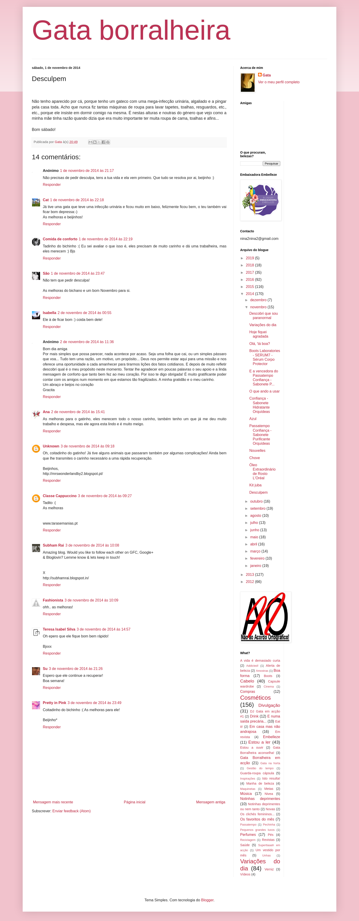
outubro (257, 501)
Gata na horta (270, 763)
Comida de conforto (60, 239)
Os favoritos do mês (257, 819)
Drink (254, 716)
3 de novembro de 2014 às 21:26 (76, 669)
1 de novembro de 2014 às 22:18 (77, 200)
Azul (252, 419)
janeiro (256, 566)
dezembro (259, 300)
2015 (250, 287)
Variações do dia (262, 325)
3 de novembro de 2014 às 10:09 (91, 600)
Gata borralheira (131, 30)
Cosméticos (255, 697)
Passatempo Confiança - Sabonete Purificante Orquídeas (260, 434)
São (46, 273)
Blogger (207, 900)
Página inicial (134, 802)
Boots (268, 676)
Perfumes (248, 835)
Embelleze (271, 737)
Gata (267, 75)
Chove (254, 458)
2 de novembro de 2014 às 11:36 (87, 342)
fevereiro (258, 558)
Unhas (266, 855)
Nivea (269, 794)
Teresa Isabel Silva (59, 629)
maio (254, 537)
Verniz (269, 869)
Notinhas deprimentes (260, 799)
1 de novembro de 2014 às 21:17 (87, 171)
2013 (250, 575)
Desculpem (258, 492)
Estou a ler (259, 742)
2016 (250, 280)
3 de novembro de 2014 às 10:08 (92, 545)
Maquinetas (247, 789)
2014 (250, 294)
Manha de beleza (260, 783)
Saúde (245, 845)
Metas (268, 789)
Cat (46, 200)
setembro (258, 508)
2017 (250, 272)
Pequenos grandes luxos (257, 830)
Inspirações (247, 778)
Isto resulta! (271, 778)
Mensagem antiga (210, 802)
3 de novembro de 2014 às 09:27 (105, 496)
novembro (259, 307)
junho (255, 530)
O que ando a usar (264, 391)
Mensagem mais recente (53, 802)
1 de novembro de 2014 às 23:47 (78, 273)
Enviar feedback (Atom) (71, 811)
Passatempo (248, 824)
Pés (271, 835)
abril (254, 544)
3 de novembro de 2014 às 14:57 (104, 629)
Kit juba (255, 485)
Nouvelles (257, 450)
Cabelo (247, 681)
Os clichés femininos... (257, 814)
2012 (250, 582)
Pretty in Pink (54, 703)
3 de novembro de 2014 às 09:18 (87, 446)
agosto (256, 515)
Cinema (269, 686)
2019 (250, 258)
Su (45, 669)
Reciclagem (248, 840)
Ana (46, 412)
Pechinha (269, 824)
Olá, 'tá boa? (259, 344)
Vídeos (245, 874)
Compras (247, 691)
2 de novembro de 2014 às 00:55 (85, 313)
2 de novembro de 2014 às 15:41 (78, 412)
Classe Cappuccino (60, 496)
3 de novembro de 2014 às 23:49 (94, 703)
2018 (250, 265)
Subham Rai (53, 545)
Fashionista (53, 600)
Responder (52, 185)
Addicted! (252, 665)
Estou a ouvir (251, 747)
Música (246, 794)
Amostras (262, 670)
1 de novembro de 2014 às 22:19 (106, 239)
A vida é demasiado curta (260, 660)
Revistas (268, 840)
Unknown (51, 446)
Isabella (49, 313)
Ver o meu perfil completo (278, 82)
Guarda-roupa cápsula (257, 773)
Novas (270, 809)
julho (254, 523)
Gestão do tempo (260, 768)
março (255, 551)
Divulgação (269, 705)
